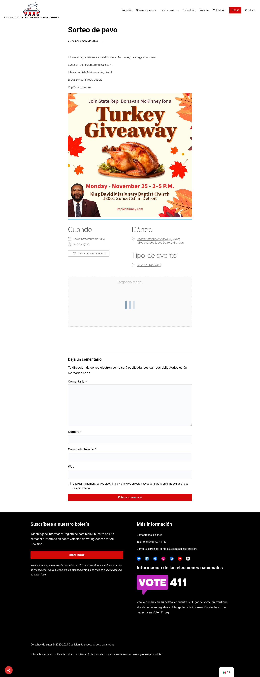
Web (71, 466)
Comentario (77, 381)
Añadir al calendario (88, 253)
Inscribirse (77, 555)
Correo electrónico (82, 449)
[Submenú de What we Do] (178, 10)
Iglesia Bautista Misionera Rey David (158, 239)
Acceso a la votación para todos (31, 17)
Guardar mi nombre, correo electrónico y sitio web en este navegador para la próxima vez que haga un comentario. (131, 486)
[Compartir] (9, 670)
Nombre (75, 432)
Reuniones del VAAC (149, 265)
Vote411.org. (161, 612)
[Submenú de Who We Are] (156, 10)
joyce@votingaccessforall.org (189, 625)
